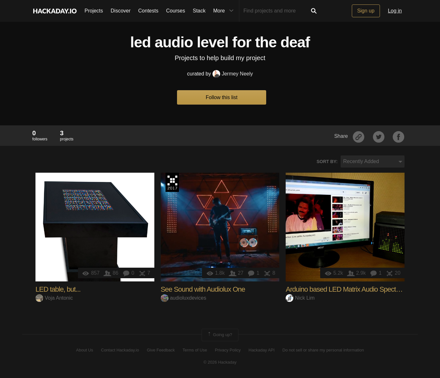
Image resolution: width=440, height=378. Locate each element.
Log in (395, 10)
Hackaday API (262, 350)
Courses (175, 10)
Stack (199, 10)
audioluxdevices (183, 298)
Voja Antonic (54, 298)
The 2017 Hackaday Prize (172, 182)
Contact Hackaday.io (120, 350)
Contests (148, 10)
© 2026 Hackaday (220, 362)
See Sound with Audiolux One (203, 289)
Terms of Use (194, 350)
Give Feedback (160, 350)
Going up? (219, 334)
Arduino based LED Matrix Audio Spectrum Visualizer (361, 289)
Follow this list (222, 97)
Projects (94, 10)
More (224, 11)
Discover (120, 10)
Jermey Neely (232, 73)
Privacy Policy (228, 350)
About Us (84, 350)
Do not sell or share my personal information (323, 350)
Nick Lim (300, 298)
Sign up (365, 10)
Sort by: (327, 161)
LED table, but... (58, 289)
